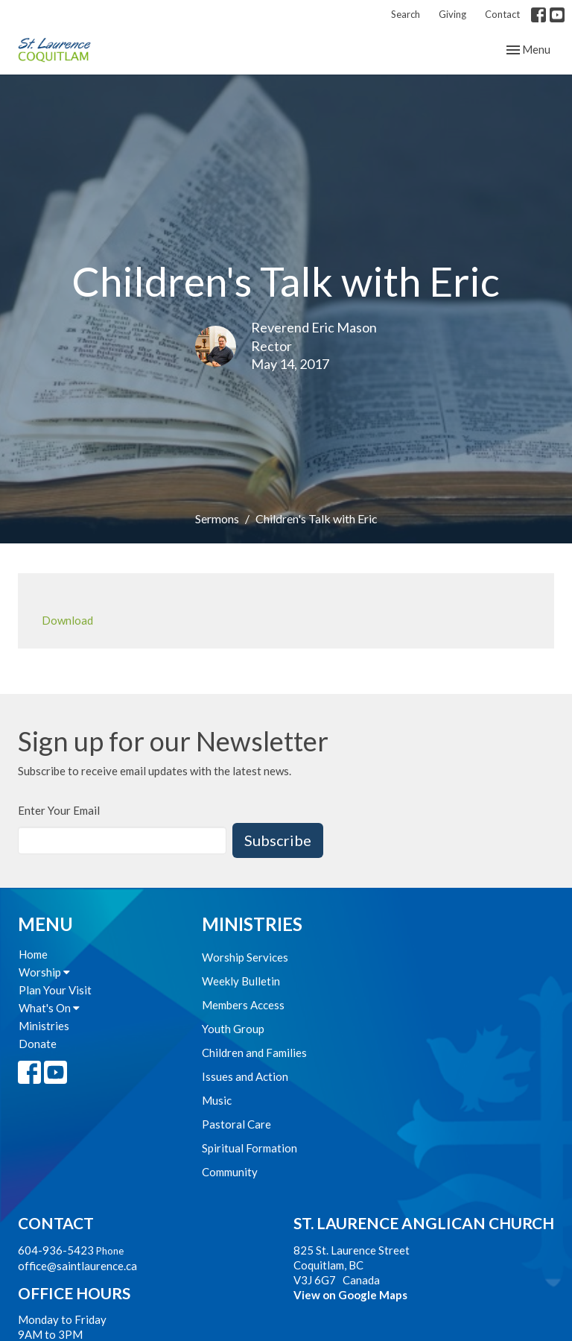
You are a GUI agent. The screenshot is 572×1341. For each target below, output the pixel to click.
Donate (38, 1043)
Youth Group (233, 1028)
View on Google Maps (350, 1294)
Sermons (217, 518)
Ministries (44, 1025)
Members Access (243, 1005)
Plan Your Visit (55, 990)
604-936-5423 (56, 1250)
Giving (452, 14)
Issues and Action (245, 1076)
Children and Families (254, 1052)
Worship (44, 972)
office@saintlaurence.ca (77, 1265)
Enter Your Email (59, 810)
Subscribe (277, 840)
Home (33, 954)
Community (230, 1171)
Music (217, 1100)
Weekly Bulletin (241, 981)
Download (67, 620)
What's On (49, 1008)
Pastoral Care (236, 1124)
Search (405, 14)
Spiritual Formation (249, 1148)
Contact (502, 14)
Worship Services (245, 957)
